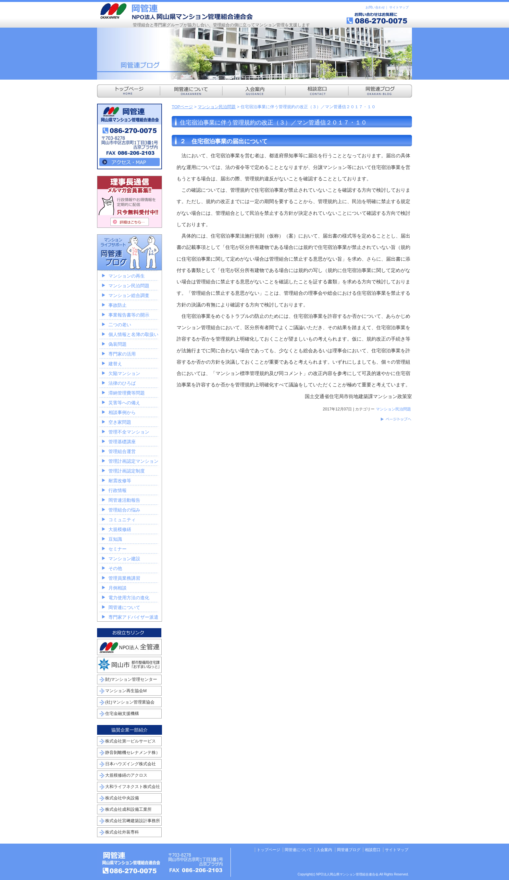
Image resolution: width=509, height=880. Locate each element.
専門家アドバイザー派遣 (133, 617)
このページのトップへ (395, 419)
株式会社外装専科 (122, 832)
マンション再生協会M (126, 690)
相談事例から (122, 412)
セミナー (117, 548)
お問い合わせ (375, 7)
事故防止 (117, 305)
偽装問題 (117, 344)
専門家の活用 (122, 353)
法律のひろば (122, 383)
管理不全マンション (128, 431)
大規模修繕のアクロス (126, 775)
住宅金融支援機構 (122, 713)
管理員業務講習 (124, 578)
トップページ (268, 850)
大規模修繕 (119, 529)
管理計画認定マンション (133, 461)
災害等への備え (124, 402)
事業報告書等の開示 (128, 314)
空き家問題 (119, 422)
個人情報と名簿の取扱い (133, 334)
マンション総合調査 (128, 295)
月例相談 (117, 587)
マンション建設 (124, 558)
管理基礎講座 (122, 441)
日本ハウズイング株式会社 (130, 763)
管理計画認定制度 (126, 470)
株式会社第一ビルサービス (130, 741)
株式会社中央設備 (122, 798)
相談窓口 (372, 850)
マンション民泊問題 (217, 106)
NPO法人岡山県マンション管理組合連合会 (176, 11)
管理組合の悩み (124, 509)
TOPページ (182, 106)
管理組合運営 (122, 451)
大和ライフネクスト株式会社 (132, 786)
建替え (115, 363)
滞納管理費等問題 (126, 392)
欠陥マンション (124, 373)
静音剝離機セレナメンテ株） (132, 752)
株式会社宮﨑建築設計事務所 (132, 820)
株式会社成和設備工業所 (128, 809)
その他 (115, 568)
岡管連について (124, 607)
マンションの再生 (126, 275)
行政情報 (117, 490)
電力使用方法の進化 (128, 597)
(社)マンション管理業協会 (130, 702)
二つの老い (119, 324)
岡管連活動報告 (124, 500)
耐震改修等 (119, 480)
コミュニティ (122, 519)
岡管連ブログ (348, 850)
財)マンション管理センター (131, 679)
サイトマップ (399, 7)
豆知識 (115, 539)
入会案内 (324, 850)
